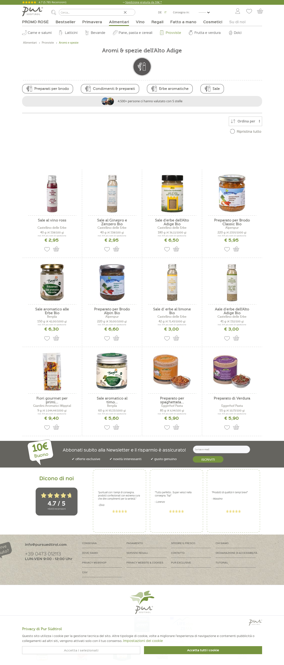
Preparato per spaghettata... (172, 400)
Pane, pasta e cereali (135, 32)
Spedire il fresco (183, 543)
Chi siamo (222, 543)
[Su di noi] (236, 22)
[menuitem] (237, 11)
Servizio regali (137, 552)
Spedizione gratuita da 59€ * (143, 2)
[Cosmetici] (213, 22)
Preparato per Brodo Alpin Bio (112, 311)
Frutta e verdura (207, 32)
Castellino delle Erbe (52, 227)
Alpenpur (232, 227)
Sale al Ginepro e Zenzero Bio (112, 222)
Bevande (98, 32)
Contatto (178, 552)
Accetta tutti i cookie (203, 650)
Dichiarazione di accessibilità (236, 552)
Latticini (71, 32)
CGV (84, 572)
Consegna (89, 543)
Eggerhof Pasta (172, 406)
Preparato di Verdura (232, 398)
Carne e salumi (40, 32)
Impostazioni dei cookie (143, 640)
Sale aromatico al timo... (112, 400)
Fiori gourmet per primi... (52, 400)
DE (160, 12)
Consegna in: (181, 12)
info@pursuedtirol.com (46, 544)
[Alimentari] (119, 22)
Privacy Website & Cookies (144, 562)
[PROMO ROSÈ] (37, 22)
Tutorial (222, 562)
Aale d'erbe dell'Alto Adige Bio (232, 311)
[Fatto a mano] (183, 22)
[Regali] (157, 22)
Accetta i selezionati (81, 650)
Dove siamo (90, 552)
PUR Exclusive (181, 562)
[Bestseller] (65, 22)
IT (165, 12)
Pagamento (134, 543)
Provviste (173, 32)
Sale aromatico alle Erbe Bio (52, 311)
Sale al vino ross (52, 220)
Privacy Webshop (94, 562)
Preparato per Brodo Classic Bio (232, 222)
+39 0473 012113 (43, 553)
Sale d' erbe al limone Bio (172, 311)
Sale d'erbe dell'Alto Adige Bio (172, 222)
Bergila (52, 316)
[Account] (237, 11)
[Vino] (140, 22)
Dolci (238, 32)
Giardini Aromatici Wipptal (52, 406)
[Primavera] (92, 22)
